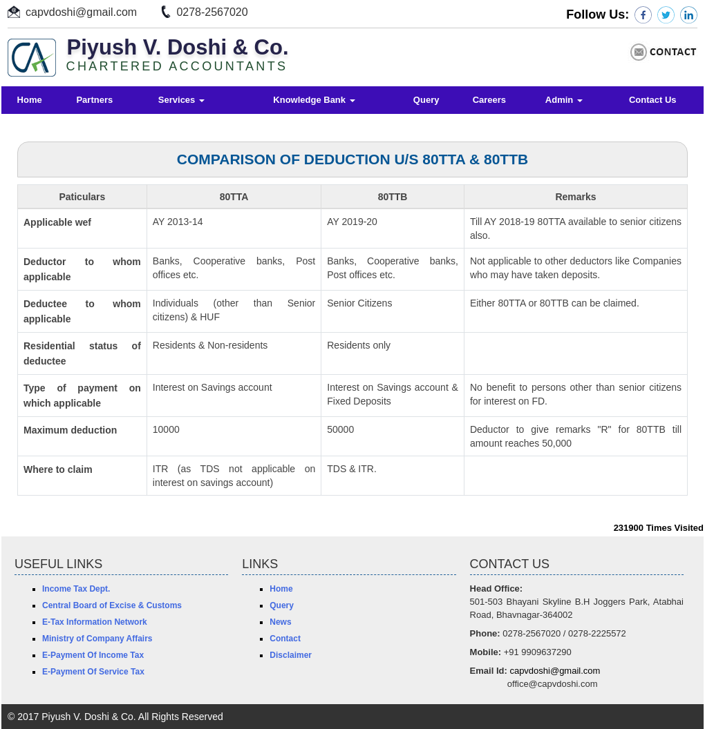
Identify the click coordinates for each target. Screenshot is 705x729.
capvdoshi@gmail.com (81, 12)
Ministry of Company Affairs (97, 638)
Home (29, 100)
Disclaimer (291, 655)
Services (181, 100)
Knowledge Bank (314, 100)
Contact (285, 638)
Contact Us (653, 100)
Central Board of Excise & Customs (112, 605)
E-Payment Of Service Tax (93, 672)
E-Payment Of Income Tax (93, 655)
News (280, 622)
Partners (94, 100)
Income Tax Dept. (76, 589)
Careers (489, 100)
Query (426, 100)
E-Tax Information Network (94, 622)
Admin (564, 100)
